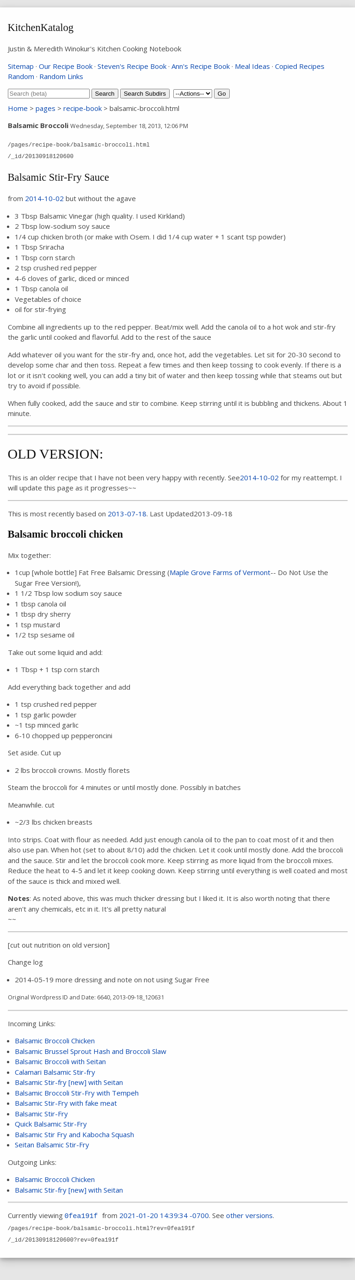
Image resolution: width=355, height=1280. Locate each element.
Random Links (61, 76)
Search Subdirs (145, 93)
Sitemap (21, 66)
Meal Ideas (252, 66)
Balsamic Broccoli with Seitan (60, 1061)
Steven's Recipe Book (132, 66)
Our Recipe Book (65, 66)
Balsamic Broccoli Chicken (55, 1040)
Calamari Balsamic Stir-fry (55, 1072)
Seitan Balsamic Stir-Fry (52, 1144)
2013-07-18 (127, 513)
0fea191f (81, 1216)
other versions (249, 1215)
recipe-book (82, 108)
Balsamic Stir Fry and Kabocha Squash (74, 1134)
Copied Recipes (299, 66)
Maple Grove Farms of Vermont (220, 572)
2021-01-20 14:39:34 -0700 (164, 1215)
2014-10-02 (44, 198)
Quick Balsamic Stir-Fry (51, 1123)
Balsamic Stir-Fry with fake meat (66, 1103)
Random (21, 76)
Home (18, 108)
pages (45, 108)
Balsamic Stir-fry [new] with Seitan (69, 1082)
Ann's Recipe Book (200, 66)
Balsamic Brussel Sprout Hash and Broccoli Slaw (90, 1051)
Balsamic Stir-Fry (41, 1113)
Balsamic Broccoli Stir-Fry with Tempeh (77, 1092)
